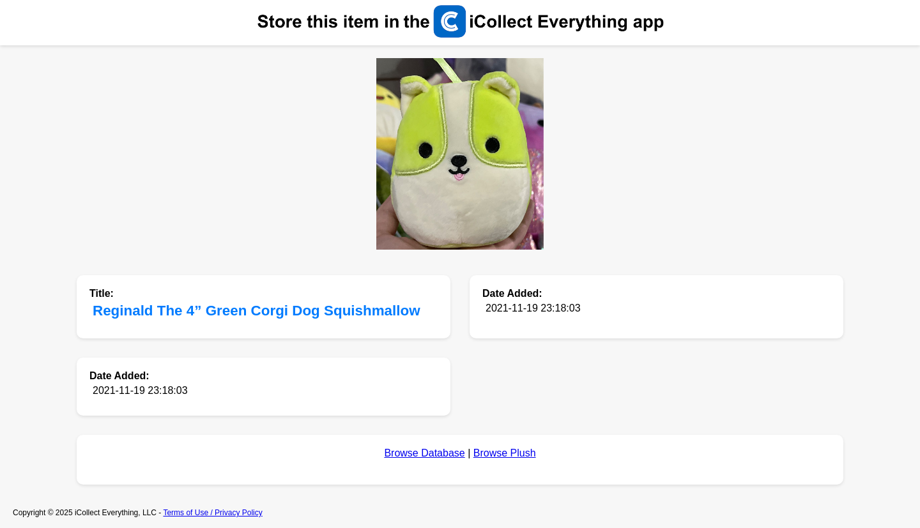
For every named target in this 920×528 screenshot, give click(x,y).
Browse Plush (504, 453)
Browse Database (424, 453)
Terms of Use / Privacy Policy (212, 512)
